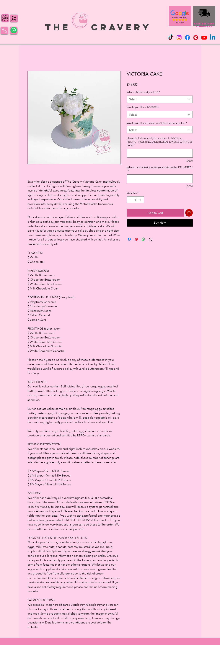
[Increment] (141, 200)
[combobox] (160, 99)
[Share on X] (150, 239)
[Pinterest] (196, 37)
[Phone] (4, 30)
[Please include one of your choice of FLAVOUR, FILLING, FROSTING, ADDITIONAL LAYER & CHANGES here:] (160, 153)
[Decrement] (129, 200)
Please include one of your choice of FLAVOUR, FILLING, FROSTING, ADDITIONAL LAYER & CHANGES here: (160, 141)
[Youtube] (204, 37)
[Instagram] (179, 37)
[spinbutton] (135, 200)
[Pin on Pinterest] (136, 239)
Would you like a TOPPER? (143, 107)
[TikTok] (170, 37)
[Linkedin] (212, 37)
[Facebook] (187, 37)
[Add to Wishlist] (189, 213)
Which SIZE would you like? (143, 92)
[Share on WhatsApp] (143, 239)
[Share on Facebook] (129, 239)
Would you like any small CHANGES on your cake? (157, 123)
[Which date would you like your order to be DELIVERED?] (160, 178)
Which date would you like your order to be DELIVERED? (160, 169)
